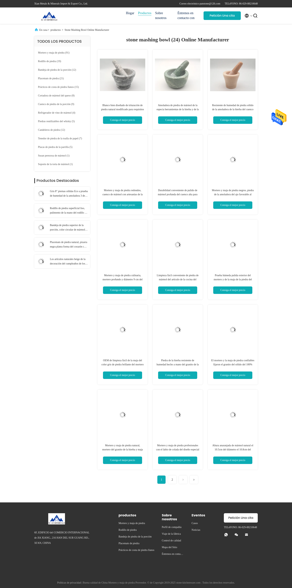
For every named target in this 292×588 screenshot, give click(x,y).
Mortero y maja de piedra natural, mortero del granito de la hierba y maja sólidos (122, 449)
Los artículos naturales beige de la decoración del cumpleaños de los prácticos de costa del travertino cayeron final (67, 262)
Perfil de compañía (172, 527)
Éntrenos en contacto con (185, 15)
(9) (56, 104)
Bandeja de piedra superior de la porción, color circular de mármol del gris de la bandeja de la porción (68, 228)
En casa (43, 30)
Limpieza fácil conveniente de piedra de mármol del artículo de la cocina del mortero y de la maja (178, 279)
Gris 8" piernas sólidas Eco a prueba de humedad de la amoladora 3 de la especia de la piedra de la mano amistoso (69, 194)
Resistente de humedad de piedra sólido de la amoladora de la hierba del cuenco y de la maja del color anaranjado (232, 109)
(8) (56, 95)
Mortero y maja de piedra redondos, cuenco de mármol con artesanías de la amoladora (122, 194)
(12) (57, 69)
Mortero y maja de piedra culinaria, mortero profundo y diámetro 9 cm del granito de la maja (123, 279)
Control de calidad (171, 540)
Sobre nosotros (160, 15)
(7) (60, 138)
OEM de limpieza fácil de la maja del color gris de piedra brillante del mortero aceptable (122, 364)
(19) (49, 61)
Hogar (130, 13)
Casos (195, 523)
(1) (54, 155)
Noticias (196, 530)
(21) (51, 78)
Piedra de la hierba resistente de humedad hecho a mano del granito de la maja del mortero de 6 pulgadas (178, 364)
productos (55, 30)
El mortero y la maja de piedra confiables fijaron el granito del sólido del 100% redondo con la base (232, 364)
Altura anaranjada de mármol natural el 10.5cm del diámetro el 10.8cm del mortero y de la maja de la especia (232, 449)
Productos (144, 13)
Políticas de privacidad (69, 582)
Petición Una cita (222, 15)
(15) (58, 87)
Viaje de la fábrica (171, 533)
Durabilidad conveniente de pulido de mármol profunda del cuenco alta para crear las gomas (178, 194)
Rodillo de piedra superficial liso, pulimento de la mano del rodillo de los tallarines (68, 211)
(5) (56, 121)
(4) (56, 112)
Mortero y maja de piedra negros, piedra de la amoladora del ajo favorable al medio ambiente (233, 194)
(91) (53, 52)
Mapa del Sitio (169, 547)
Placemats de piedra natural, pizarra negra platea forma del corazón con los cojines (68, 245)
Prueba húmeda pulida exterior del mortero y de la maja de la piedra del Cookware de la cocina (233, 279)
